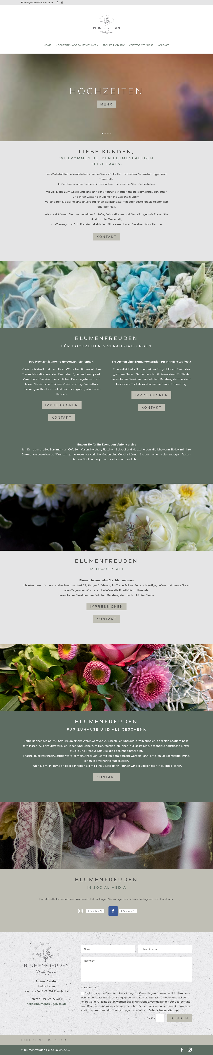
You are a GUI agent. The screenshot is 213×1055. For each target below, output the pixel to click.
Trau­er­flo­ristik (114, 45)
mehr (106, 104)
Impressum (57, 1040)
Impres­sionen (61, 405)
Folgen (95, 911)
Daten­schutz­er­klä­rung (163, 1010)
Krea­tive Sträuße (141, 45)
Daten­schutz (32, 1040)
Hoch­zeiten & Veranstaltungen (77, 45)
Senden (179, 1018)
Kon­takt (163, 45)
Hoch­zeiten (106, 91)
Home (47, 45)
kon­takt (107, 236)
